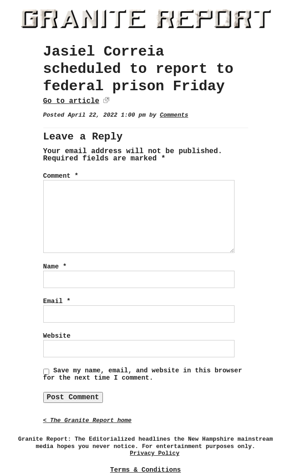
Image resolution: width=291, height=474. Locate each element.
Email (57, 301)
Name (55, 266)
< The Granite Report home (87, 420)
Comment (61, 176)
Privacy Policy (154, 453)
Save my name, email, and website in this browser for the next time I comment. (142, 374)
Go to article (71, 101)
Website (57, 336)
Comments (174, 115)
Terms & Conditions (145, 470)
